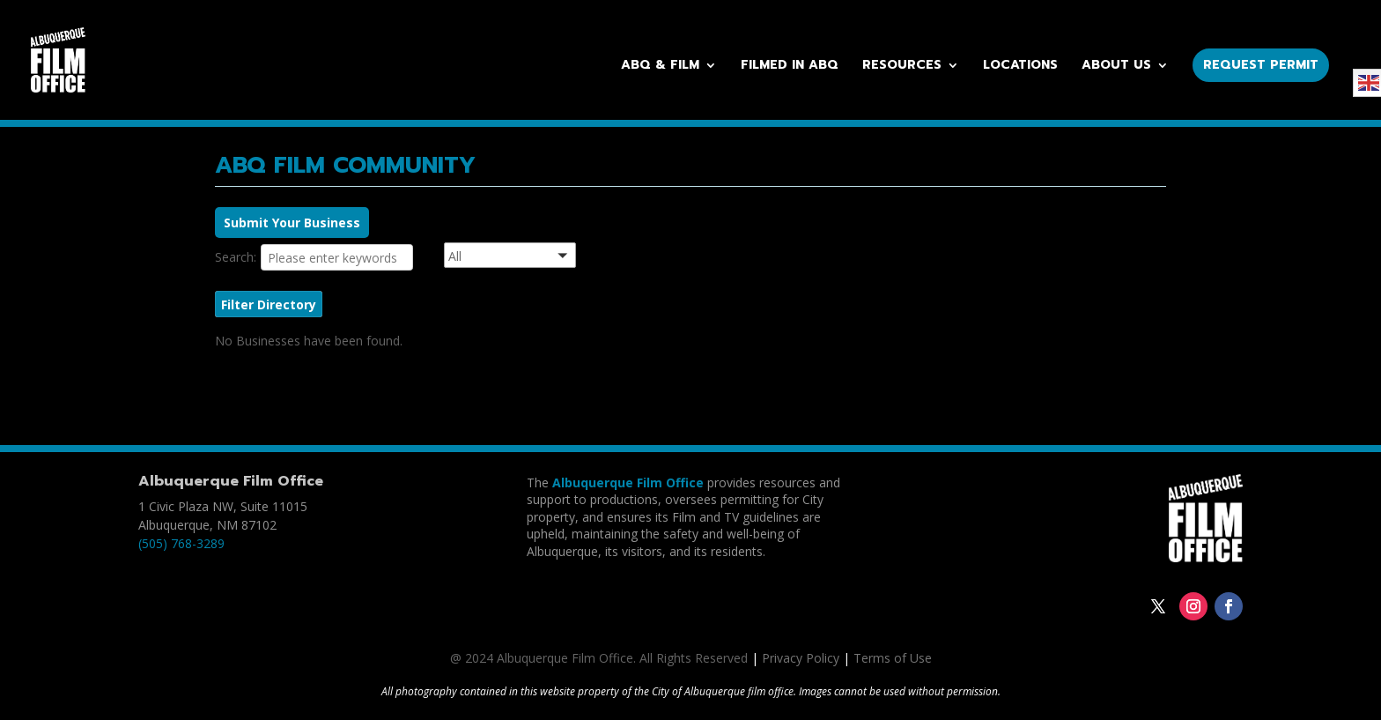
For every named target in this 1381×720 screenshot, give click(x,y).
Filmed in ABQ (789, 66)
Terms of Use (892, 657)
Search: (235, 257)
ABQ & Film (660, 66)
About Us (1116, 66)
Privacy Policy (800, 657)
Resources (902, 66)
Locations (1020, 66)
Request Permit (1260, 65)
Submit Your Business (292, 222)
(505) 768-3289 (181, 543)
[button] (532, 257)
